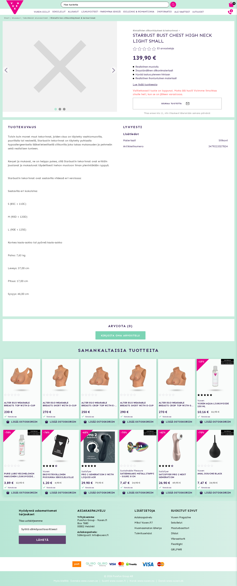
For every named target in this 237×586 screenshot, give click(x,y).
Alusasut (16, 18)
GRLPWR (176, 549)
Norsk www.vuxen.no (142, 580)
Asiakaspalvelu (143, 517)
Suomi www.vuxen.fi (114, 580)
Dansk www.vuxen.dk (171, 580)
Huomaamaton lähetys (148, 528)
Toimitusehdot (143, 533)
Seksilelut (176, 522)
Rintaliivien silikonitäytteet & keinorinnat (73, 18)
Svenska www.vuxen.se (84, 580)
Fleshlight (177, 544)
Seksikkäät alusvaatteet (35, 18)
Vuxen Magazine (181, 517)
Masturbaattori (180, 528)
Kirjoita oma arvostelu (120, 335)
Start (7, 18)
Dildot (174, 533)
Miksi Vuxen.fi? (143, 522)
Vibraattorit (178, 538)
